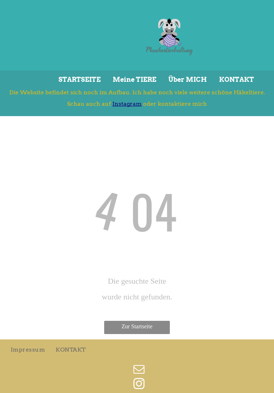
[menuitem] (27, 349)
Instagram (127, 103)
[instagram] (139, 385)
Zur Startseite (137, 326)
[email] (139, 370)
